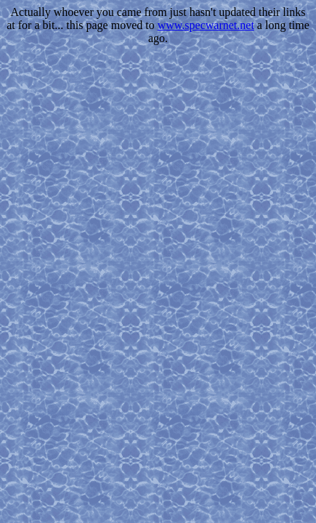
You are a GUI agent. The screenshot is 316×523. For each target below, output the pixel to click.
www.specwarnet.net (206, 25)
